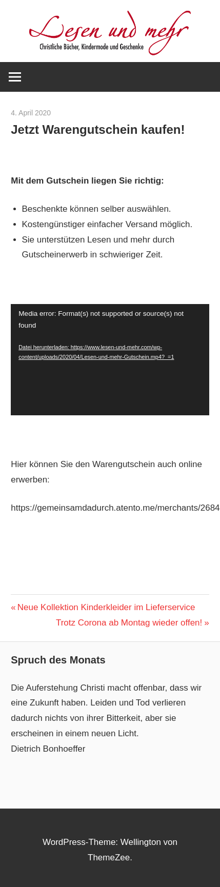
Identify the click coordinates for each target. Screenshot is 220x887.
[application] (110, 360)
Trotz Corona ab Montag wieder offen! (129, 623)
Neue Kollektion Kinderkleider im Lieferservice (106, 607)
